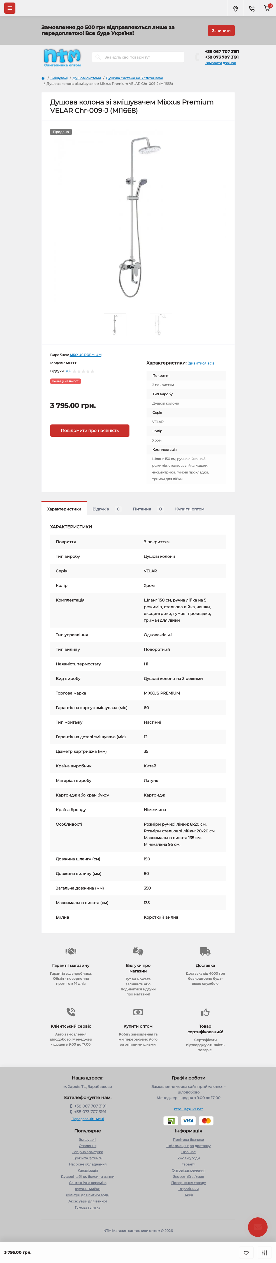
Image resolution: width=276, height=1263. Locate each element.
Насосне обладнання (87, 1164)
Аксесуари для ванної (87, 1201)
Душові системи (87, 78)
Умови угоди (188, 1158)
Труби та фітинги (87, 1158)
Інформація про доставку (188, 1146)
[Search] (98, 57)
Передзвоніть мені (87, 1119)
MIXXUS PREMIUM (85, 355)
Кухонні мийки (87, 1189)
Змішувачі (59, 78)
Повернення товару (188, 1183)
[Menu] (9, 8)
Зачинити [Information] (221, 30)
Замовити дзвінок (220, 63)
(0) (68, 371)
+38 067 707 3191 (222, 51)
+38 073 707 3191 (221, 57)
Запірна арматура (87, 1152)
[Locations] (235, 8)
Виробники (188, 1189)
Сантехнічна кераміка (87, 1183)
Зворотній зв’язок (188, 1176)
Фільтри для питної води (87, 1195)
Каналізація (88, 1170)
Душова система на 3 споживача (134, 78)
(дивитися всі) (200, 363)
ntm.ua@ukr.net (188, 1109)
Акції (188, 1195)
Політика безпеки (188, 1139)
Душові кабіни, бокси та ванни (87, 1176)
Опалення (87, 1146)
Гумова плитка (87, 1207)
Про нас (188, 1152)
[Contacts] (251, 8)
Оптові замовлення (188, 1170)
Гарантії (188, 1164)
